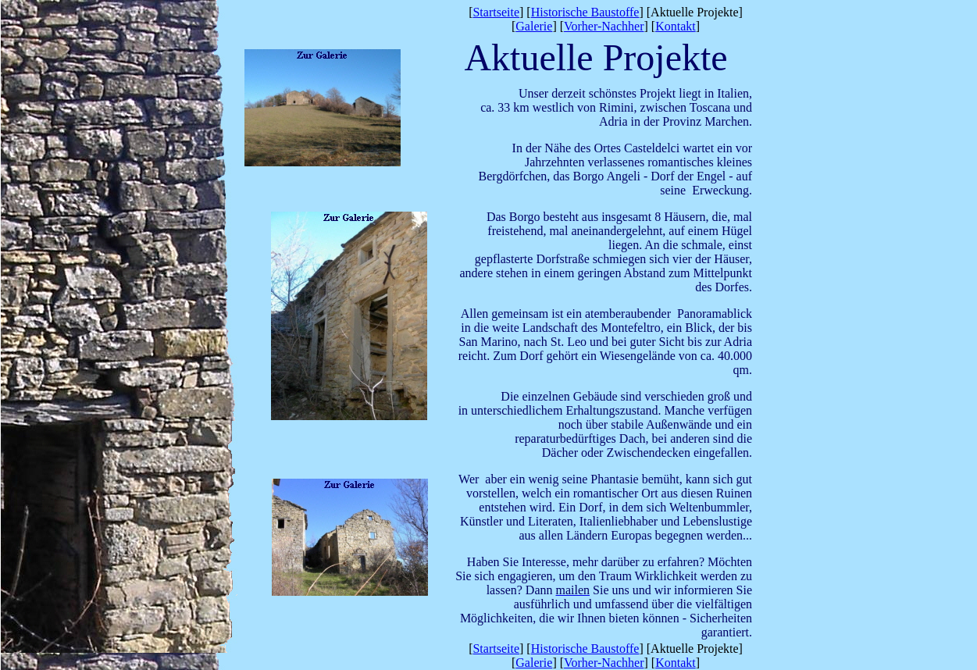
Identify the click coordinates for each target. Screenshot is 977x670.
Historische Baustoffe (585, 12)
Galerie (533, 26)
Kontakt (675, 26)
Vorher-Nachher (604, 26)
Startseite (495, 12)
